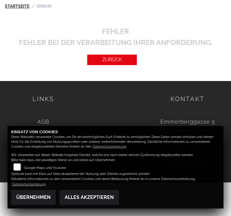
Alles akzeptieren (89, 197)
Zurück (112, 59)
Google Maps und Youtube (45, 168)
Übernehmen (33, 197)
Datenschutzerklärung (109, 146)
